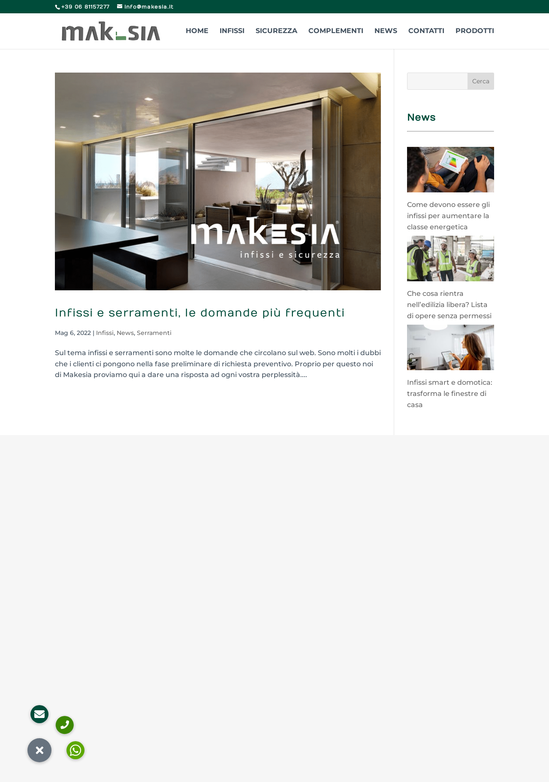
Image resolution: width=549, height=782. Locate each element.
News (385, 31)
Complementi (335, 31)
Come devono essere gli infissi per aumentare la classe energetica (448, 216)
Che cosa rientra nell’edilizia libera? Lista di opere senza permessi (449, 304)
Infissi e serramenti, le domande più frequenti (200, 312)
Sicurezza (276, 31)
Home (197, 31)
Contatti (426, 31)
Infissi (232, 31)
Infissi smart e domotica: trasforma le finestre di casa (449, 393)
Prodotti (474, 31)
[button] (39, 750)
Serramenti (154, 333)
